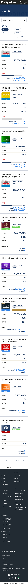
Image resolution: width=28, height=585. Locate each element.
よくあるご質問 (4, 484)
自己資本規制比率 (6, 531)
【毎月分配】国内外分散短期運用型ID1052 (13, 259)
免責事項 (5, 537)
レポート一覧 (17, 475)
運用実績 (3, 478)
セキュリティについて (7, 511)
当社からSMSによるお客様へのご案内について (20, 508)
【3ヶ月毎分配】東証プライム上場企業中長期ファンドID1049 (13, 175)
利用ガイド (3, 481)
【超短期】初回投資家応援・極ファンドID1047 (13, 421)
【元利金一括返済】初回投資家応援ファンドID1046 (13, 381)
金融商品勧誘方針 (6, 500)
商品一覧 (3, 475)
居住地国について (19, 499)
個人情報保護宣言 (6, 493)
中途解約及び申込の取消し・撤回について (7, 541)
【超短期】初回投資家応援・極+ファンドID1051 (13, 219)
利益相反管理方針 (6, 528)
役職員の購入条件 (6, 534)
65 (24, 460)
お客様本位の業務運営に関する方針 (7, 525)
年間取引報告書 (18, 504)
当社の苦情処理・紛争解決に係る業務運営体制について (7, 520)
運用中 (5, 33)
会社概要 (16, 473)
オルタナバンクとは (5, 473)
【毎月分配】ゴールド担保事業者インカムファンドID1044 (13, 300)
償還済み (18, 33)
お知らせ (16, 478)
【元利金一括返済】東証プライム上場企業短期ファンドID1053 (13, 46)
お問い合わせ (17, 481)
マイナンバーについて (20, 490)
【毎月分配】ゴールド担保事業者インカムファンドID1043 (13, 340)
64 (21, 460)
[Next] (26, 460)
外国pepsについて (19, 502)
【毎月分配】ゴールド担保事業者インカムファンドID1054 (13, 89)
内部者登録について (19, 496)
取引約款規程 (6, 503)
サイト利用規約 (6, 490)
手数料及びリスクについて (7, 507)
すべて (5, 29)
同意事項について (19, 493)
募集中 (17, 29)
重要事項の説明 (6, 515)
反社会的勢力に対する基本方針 (7, 497)
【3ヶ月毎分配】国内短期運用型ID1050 (13, 132)
